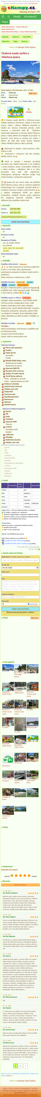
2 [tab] (7, 82)
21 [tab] (34, 85)
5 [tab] (17, 82)
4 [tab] (14, 82)
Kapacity (5, 37)
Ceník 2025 (26, 37)
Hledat (16, 16)
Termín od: (5, 565)
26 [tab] (25, 87)
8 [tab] (27, 82)
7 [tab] (24, 82)
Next (38, 73)
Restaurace (23, 264)
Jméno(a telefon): (8, 594)
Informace (13, 1090)
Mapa (5, 21)
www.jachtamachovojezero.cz (13, 217)
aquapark (12, 285)
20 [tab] (30, 85)
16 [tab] (17, 85)
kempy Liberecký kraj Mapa (10, 32)
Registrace (27, 1090)
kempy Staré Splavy (27, 47)
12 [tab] (4, 85)
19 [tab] (27, 85)
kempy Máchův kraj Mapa (28, 32)
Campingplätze (25, 1088)
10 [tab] (34, 82)
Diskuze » (9, 1076)
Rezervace (5, 41)
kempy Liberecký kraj (8, 27)
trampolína (26, 298)
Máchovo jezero (23, 285)
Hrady (29, 323)
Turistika (4, 326)
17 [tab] (20, 85)
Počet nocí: (6, 572)
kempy (5, 1088)
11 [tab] (37, 82)
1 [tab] (4, 82)
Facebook (34, 1088)
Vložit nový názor (20, 885)
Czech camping (13, 1088)
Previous (2, 73)
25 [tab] (22, 87)
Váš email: (5, 601)
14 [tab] (11, 85)
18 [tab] (24, 85)
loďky (4, 285)
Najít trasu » (33, 93)
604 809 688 (15, 209)
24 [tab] (19, 87)
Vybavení (15, 37)
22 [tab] (37, 85)
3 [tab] (11, 82)
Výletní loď (20, 323)
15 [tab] (14, 85)
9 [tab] (30, 82)
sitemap (34, 1090)
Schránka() (30, 16)
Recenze (24, 41)
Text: (3, 579)
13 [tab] (7, 85)
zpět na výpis (14, 47)
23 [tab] (16, 87)
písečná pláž (20, 282)
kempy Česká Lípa (21, 27)
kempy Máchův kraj (8, 29)
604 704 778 (15, 212)
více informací (32, 3)
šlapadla (30, 282)
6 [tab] (20, 82)
